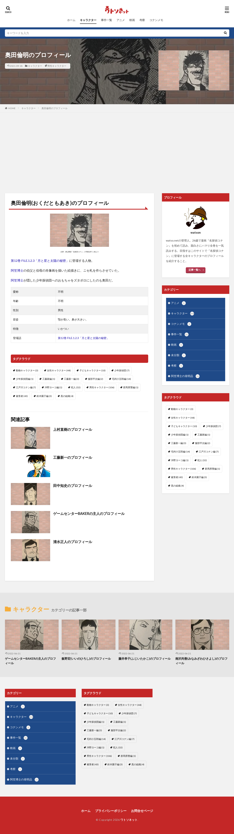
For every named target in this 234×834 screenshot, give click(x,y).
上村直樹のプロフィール (72, 429)
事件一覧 (106, 20)
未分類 (178, 355)
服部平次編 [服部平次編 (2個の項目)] (95, 378)
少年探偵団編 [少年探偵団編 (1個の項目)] (24, 378)
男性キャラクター (56, 65)
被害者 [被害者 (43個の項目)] (22, 396)
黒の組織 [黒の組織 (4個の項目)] (67, 396)
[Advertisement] (117, 151)
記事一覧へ (195, 269)
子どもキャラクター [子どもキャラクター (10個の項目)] (92, 370)
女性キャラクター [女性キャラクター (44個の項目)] (59, 370)
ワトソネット (129, 819)
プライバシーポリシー (111, 811)
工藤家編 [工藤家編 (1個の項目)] (48, 378)
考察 (142, 20)
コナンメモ (156, 20)
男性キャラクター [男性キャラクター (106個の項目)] (101, 387)
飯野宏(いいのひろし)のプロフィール (86, 658)
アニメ (121, 20)
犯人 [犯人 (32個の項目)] (75, 387)
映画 (132, 20)
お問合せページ (142, 811)
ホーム (71, 20)
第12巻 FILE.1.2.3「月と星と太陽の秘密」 (40, 260)
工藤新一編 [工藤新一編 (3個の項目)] (71, 378)
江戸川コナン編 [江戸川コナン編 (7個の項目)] (26, 387)
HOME (12, 108)
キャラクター (88, 20)
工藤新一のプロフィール (72, 457)
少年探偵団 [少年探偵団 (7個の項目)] (121, 370)
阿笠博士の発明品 (185, 376)
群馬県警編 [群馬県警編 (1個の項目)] (130, 387)
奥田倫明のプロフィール (55, 108)
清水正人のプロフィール (72, 542)
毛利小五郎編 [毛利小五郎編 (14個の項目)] (121, 378)
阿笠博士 (17, 270)
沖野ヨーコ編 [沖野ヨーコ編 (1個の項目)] (53, 387)
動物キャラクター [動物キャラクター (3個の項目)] (27, 370)
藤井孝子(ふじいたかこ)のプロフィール (144, 658)
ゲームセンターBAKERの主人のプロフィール (89, 513)
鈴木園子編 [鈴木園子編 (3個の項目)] (44, 396)
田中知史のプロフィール (72, 485)
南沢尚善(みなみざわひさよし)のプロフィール (201, 661)
